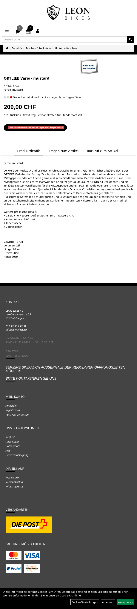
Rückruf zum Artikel (102, 151)
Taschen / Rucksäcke (38, 48)
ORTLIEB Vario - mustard (26, 78)
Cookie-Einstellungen (85, 602)
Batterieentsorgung (17, 455)
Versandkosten (14, 482)
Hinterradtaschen (66, 48)
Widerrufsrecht (14, 486)
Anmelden (11, 405)
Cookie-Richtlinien (71, 595)
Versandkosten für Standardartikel (59, 115)
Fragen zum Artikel (64, 151)
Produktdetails (29, 151)
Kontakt (10, 437)
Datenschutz (13, 446)
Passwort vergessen (17, 414)
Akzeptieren (125, 602)
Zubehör (17, 48)
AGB (8, 450)
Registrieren (13, 410)
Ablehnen (108, 602)
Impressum (12, 441)
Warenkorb (12, 477)
